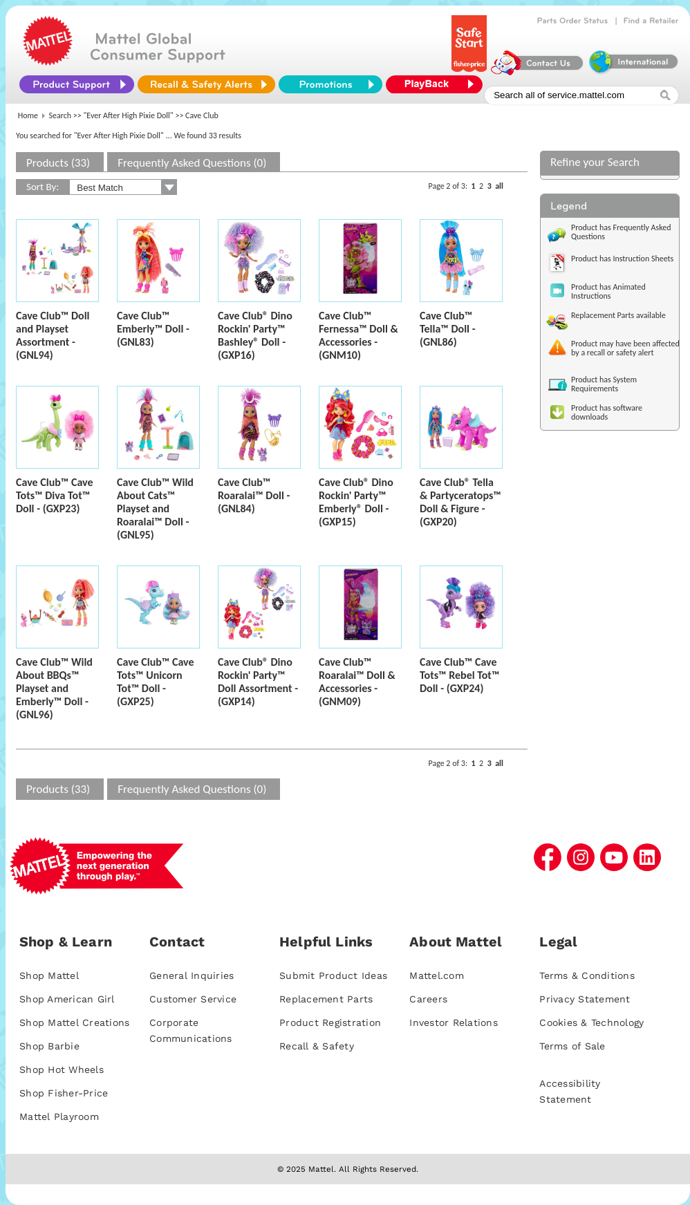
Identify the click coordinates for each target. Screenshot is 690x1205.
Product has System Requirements (604, 384)
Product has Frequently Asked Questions (621, 232)
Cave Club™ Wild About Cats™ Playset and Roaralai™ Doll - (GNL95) (155, 508)
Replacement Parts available (618, 315)
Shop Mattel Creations (74, 1022)
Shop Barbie (49, 1046)
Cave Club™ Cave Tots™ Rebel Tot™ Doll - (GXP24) (459, 675)
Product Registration (330, 1022)
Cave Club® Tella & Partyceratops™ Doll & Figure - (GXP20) (460, 502)
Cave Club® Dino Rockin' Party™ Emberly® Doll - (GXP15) (356, 502)
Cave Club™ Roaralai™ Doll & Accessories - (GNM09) (357, 681)
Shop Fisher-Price (63, 1093)
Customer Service (192, 999)
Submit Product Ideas (333, 975)
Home (28, 115)
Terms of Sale (572, 1046)
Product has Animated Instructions (608, 291)
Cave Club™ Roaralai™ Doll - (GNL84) (254, 495)
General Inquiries (191, 975)
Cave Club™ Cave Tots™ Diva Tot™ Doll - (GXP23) (54, 495)
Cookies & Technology (591, 1022)
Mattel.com (436, 975)
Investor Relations (453, 1022)
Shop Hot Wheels (61, 1069)
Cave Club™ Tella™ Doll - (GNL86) (448, 328)
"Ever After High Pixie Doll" (129, 115)
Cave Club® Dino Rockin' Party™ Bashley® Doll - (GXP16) (255, 335)
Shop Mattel (49, 975)
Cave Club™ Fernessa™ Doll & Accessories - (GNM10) (358, 335)
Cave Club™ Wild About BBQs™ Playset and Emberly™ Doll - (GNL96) (54, 688)
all (499, 186)
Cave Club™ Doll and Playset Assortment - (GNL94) (53, 335)
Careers (428, 999)
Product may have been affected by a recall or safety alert (625, 348)
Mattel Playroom (59, 1116)
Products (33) (58, 163)
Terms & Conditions (587, 975)
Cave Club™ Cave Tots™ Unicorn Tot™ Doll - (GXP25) (155, 681)
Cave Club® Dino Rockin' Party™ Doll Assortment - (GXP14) (258, 681)
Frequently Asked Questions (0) (192, 163)
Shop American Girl (67, 999)
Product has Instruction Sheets (622, 258)
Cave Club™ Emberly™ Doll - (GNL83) (153, 328)
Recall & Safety (316, 1046)
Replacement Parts (326, 999)
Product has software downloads (606, 412)
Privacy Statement (584, 999)
